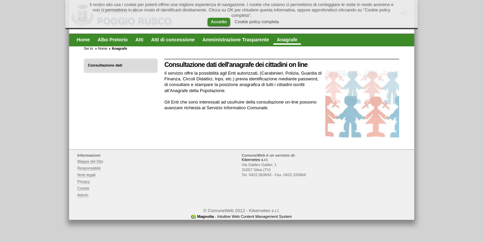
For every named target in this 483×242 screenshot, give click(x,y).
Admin (83, 195)
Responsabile (89, 168)
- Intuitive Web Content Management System (244, 216)
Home (102, 48)
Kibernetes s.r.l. (255, 160)
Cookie (83, 188)
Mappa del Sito (90, 161)
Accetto (219, 21)
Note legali (86, 175)
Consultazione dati (105, 65)
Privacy (83, 181)
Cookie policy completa (257, 21)
